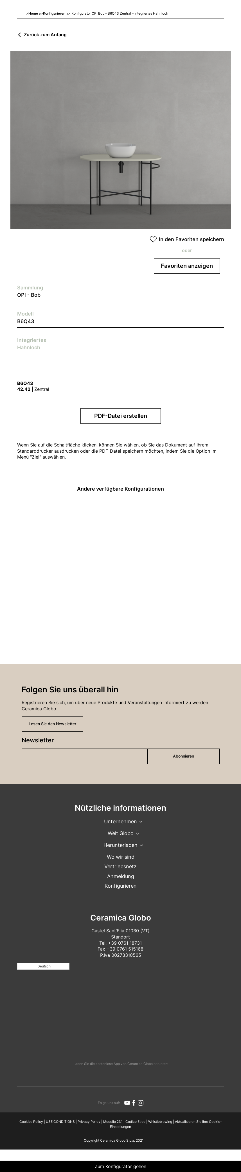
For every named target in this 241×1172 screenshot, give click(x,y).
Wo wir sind (120, 857)
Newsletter (38, 740)
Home (33, 13)
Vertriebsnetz (120, 866)
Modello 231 (113, 1121)
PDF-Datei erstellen (120, 415)
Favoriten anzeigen (187, 265)
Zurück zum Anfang (45, 34)
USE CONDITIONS (60, 1121)
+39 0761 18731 (125, 943)
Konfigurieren (54, 13)
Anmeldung (120, 876)
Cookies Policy (31, 1121)
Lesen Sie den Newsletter (52, 723)
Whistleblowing (160, 1121)
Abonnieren (183, 756)
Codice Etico (135, 1121)
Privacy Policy (89, 1121)
